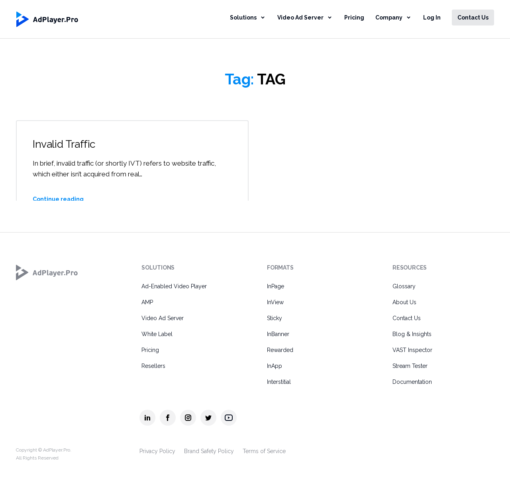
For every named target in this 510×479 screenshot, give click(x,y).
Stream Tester (410, 366)
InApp (274, 366)
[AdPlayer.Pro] (47, 272)
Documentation (412, 382)
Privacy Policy (157, 451)
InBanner (278, 334)
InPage (275, 286)
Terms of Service (264, 451)
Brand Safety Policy (209, 451)
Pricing (354, 17)
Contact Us (472, 17)
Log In (432, 17)
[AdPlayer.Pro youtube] (229, 418)
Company (388, 17)
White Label (157, 334)
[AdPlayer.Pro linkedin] (147, 418)
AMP (147, 302)
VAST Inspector (412, 350)
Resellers (153, 366)
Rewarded (280, 350)
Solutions (243, 17)
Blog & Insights (412, 334)
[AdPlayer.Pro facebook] (168, 418)
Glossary (404, 286)
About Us (404, 302)
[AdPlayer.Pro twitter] (208, 418)
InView (275, 302)
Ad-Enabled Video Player (174, 286)
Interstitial (279, 382)
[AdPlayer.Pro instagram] (188, 418)
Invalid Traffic (65, 144)
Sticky (274, 318)
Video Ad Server (300, 17)
